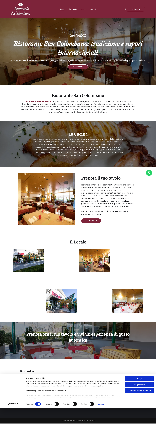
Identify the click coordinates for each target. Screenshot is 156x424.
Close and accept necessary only (139, 406)
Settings (101, 420)
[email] (72, 36)
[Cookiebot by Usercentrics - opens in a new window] (13, 420)
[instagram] (80, 36)
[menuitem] (62, 9)
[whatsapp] (84, 36)
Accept (139, 395)
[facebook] (76, 36)
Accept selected (139, 401)
